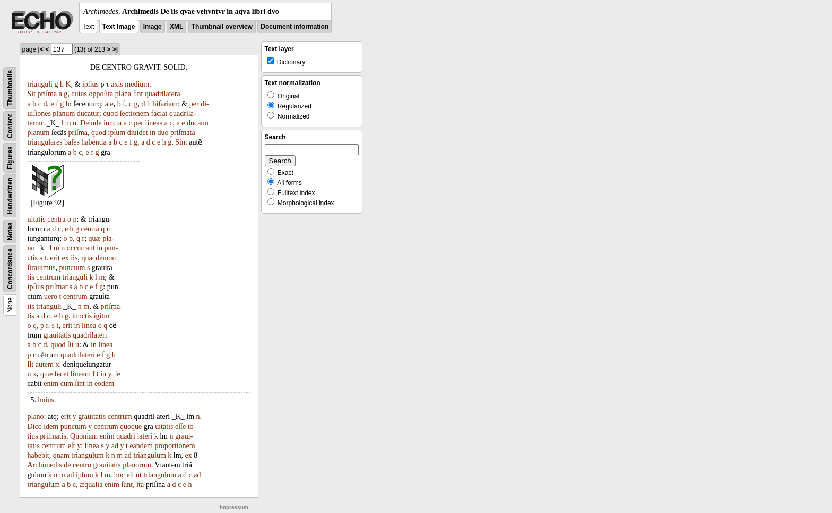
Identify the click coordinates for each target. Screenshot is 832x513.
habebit (38, 455)
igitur (102, 316)
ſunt (127, 485)
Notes (10, 231)
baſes (72, 142)
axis (117, 84)
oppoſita (101, 94)
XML (176, 26)
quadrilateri (90, 335)
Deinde (90, 123)
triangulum (87, 455)
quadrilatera (162, 94)
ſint (138, 94)
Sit (32, 94)
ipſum (117, 133)
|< (41, 49)
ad (114, 446)
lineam (81, 374)
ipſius (90, 84)
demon (106, 258)
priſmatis (59, 287)
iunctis (82, 316)
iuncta (112, 123)
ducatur (88, 113)
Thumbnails (10, 88)
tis (31, 277)
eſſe (180, 427)
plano (36, 417)
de (67, 465)
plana (123, 94)
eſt (71, 446)
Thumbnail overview (222, 26)
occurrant (81, 248)
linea (89, 326)
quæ (95, 238)
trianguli (40, 84)
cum (66, 384)
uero (50, 296)
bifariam (165, 104)
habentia (93, 142)
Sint (181, 142)
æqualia (91, 485)
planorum (137, 465)
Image (152, 26)
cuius (79, 94)
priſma (47, 94)
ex (65, 258)
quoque (131, 427)
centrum (48, 277)
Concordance (10, 268)
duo (162, 133)
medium (137, 84)
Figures (10, 157)
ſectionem (134, 113)
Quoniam (84, 436)
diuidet (137, 133)
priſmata (182, 133)
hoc (119, 475)
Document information (294, 26)
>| (115, 49)
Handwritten (10, 196)
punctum (72, 268)
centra (56, 219)
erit (55, 258)
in (152, 133)
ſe (117, 374)
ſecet (61, 374)
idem (51, 427)
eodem (104, 384)
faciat (159, 113)
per (194, 104)
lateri (144, 436)
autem (45, 364)
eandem (141, 446)
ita (140, 485)
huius (46, 400)
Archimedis (45, 465)
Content (10, 126)
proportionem (174, 446)
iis (74, 258)
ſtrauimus (42, 268)
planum (64, 113)
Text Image (118, 26)
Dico (35, 427)
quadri (125, 436)
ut (139, 475)
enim (51, 384)
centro (82, 465)
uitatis (37, 219)
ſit (70, 345)
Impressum (234, 507)
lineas (154, 123)
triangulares (45, 142)
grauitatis (57, 335)
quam (61, 455)
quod (110, 113)
